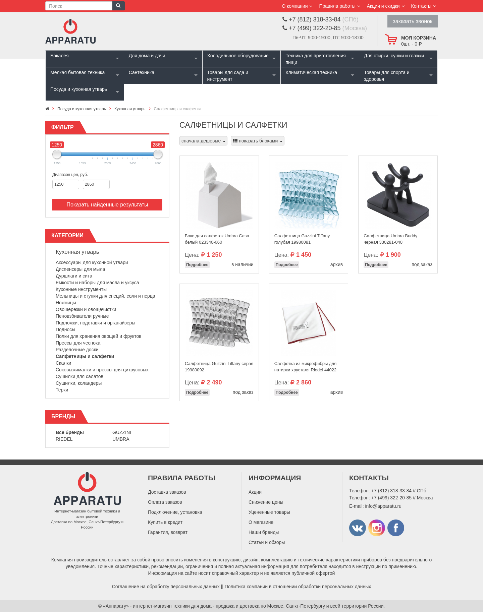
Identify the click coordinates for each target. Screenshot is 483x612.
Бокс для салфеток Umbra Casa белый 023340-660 (217, 239)
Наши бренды (264, 532)
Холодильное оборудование (238, 55)
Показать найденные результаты (107, 204)
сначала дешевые (203, 140)
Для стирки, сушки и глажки (394, 55)
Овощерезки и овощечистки (86, 309)
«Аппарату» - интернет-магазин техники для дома (157, 606)
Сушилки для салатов (79, 376)
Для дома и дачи (147, 55)
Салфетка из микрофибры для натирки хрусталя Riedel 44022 (305, 366)
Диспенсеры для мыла (80, 269)
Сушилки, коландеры (79, 383)
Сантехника (141, 72)
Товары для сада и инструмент (227, 76)
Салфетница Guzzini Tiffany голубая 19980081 (302, 239)
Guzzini (121, 432)
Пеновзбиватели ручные (82, 316)
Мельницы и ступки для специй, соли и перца (105, 296)
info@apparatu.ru (383, 506)
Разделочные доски (77, 349)
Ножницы (66, 302)
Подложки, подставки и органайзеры (95, 322)
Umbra (120, 439)
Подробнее (197, 264)
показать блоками (257, 140)
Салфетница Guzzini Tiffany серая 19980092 (219, 366)
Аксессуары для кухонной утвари (92, 262)
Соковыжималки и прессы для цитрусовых (102, 369)
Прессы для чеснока (78, 343)
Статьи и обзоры (267, 542)
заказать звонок (412, 21)
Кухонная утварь (77, 252)
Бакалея (59, 55)
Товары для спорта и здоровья (386, 76)
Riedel (64, 439)
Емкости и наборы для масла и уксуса (97, 282)
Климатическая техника (311, 72)
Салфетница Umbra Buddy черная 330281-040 (390, 239)
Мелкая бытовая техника (77, 72)
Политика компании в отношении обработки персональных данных (298, 586)
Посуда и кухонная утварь (78, 89)
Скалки (63, 363)
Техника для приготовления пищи (315, 59)
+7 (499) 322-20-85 (391, 497)
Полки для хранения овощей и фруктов (99, 336)
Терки (62, 389)
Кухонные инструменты (81, 289)
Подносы (65, 329)
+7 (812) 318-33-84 (391, 490)
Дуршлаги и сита (74, 276)
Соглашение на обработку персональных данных (166, 586)
